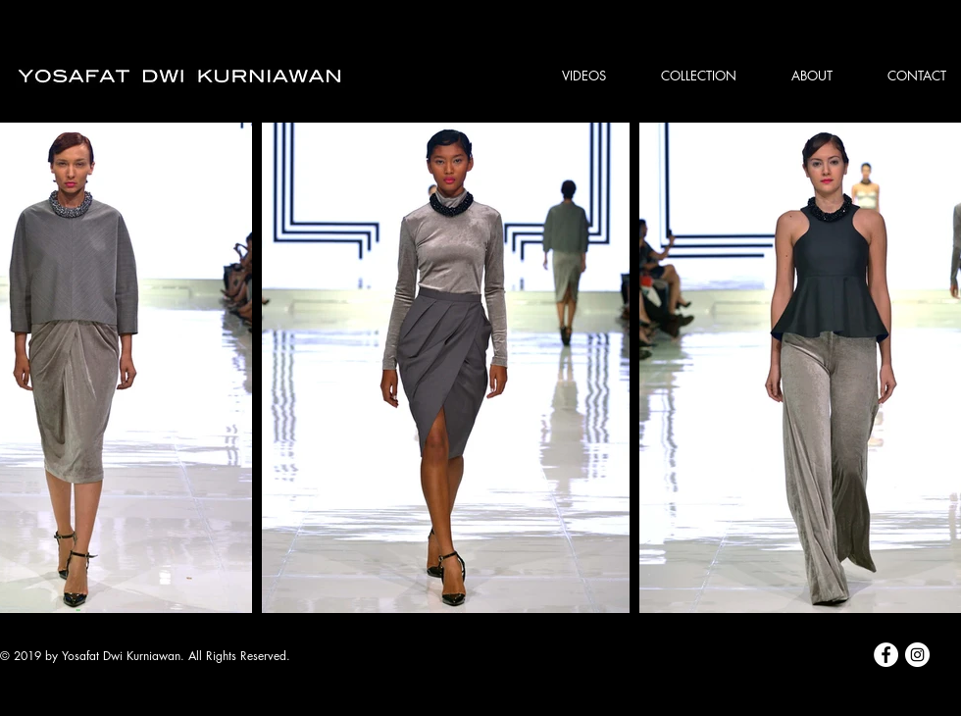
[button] (686, 75)
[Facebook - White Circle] (886, 654)
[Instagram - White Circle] (917, 654)
